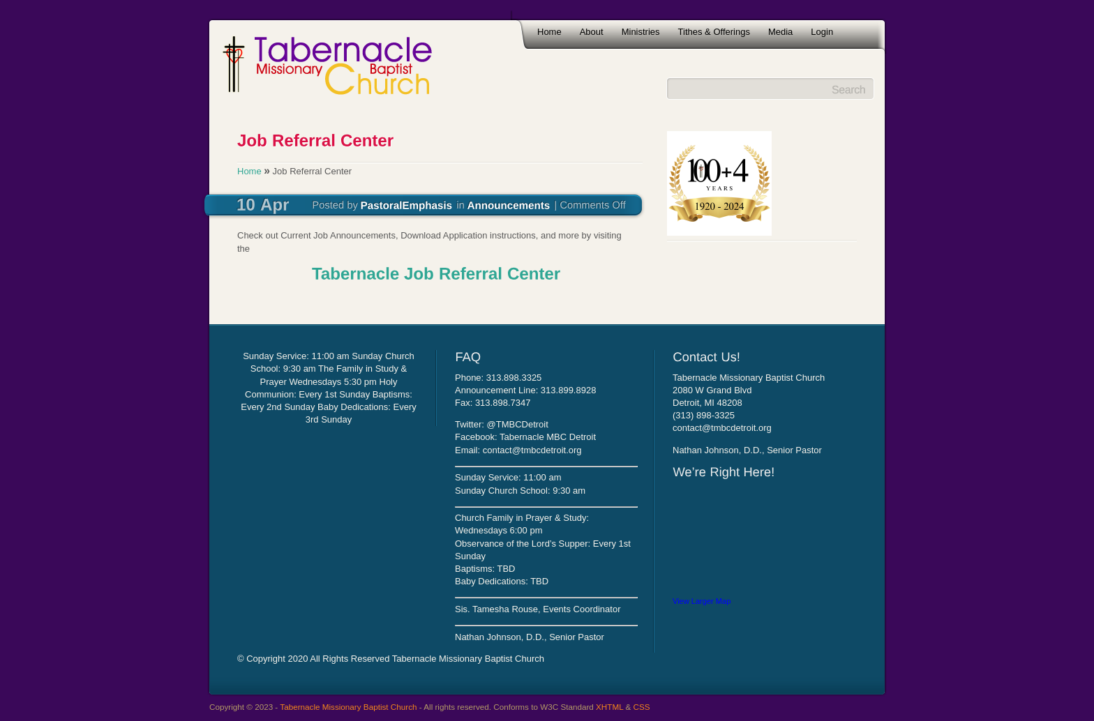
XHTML (609, 706)
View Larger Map (701, 601)
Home (549, 31)
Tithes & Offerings (714, 31)
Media (780, 31)
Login (822, 31)
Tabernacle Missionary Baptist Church (348, 706)
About (592, 31)
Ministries (641, 31)
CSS (642, 706)
